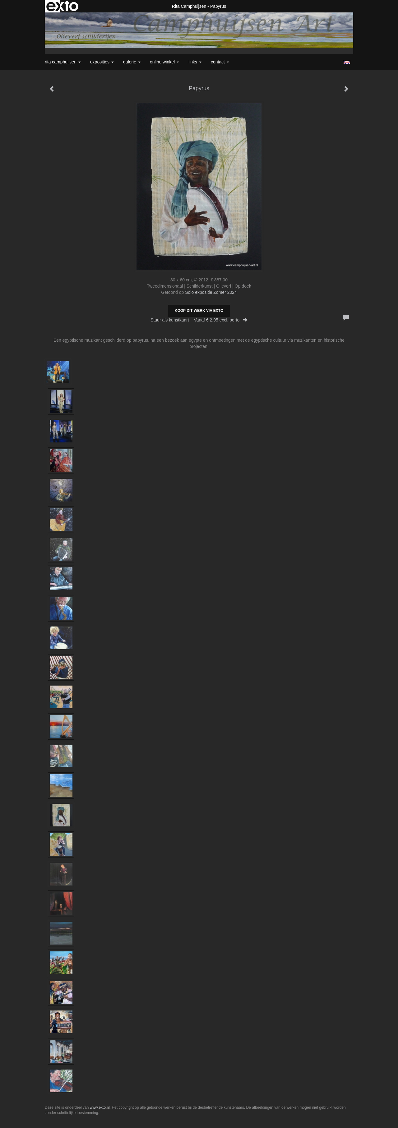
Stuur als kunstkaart (199, 319)
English (346, 62)
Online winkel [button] (164, 61)
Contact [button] (220, 61)
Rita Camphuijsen (189, 6)
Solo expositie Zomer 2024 (211, 292)
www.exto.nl (100, 1107)
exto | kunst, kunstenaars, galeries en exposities (62, 6)
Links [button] (194, 61)
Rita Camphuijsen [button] (63, 61)
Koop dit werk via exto (199, 310)
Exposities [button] (102, 61)
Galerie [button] (132, 61)
